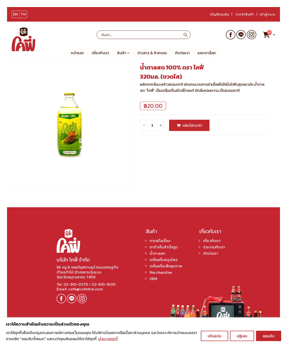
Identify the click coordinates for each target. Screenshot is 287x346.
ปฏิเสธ (242, 336)
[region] (143, 331)
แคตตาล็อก (207, 53)
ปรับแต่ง (214, 336)
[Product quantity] (152, 125)
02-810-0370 (76, 284)
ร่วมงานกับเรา (214, 247)
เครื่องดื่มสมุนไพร (164, 259)
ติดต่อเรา (182, 53)
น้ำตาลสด (157, 253)
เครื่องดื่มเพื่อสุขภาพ (166, 266)
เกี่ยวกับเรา (100, 53)
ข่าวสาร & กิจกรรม (152, 53)
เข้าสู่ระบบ (267, 14)
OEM (153, 278)
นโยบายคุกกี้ (108, 339)
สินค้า (121, 53)
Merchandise (161, 272)
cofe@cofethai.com (85, 289)
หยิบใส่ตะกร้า (192, 125)
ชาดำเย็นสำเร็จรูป (164, 247)
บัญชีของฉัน (219, 14)
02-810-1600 (104, 284)
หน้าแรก (77, 53)
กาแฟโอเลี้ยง (160, 240)
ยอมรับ (268, 336)
